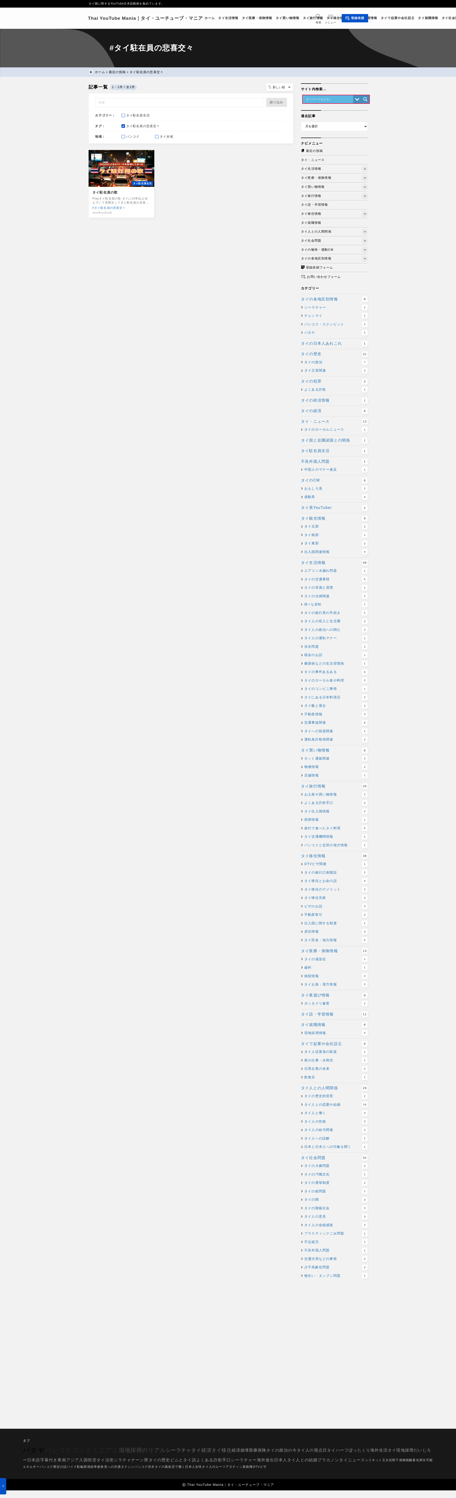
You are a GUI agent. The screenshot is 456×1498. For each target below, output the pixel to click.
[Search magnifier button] (365, 100)
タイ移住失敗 (336, 899)
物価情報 (336, 768)
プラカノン (328, 1460)
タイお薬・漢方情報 (336, 985)
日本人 (280, 1460)
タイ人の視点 (310, 1450)
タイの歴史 (334, 355)
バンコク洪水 (144, 1466)
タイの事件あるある (336, 673)
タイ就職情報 (334, 1026)
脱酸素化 (412, 1460)
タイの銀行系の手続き (336, 614)
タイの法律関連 (336, 597)
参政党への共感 (109, 1466)
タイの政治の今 (281, 1450)
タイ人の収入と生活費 (336, 622)
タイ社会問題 (334, 1159)
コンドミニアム (95, 1450)
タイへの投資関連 (336, 732)
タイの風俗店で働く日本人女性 (178, 1466)
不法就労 (336, 1243)
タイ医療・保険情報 (334, 952)
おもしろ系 (336, 489)
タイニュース (352, 1460)
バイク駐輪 (75, 1466)
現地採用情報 (336, 1034)
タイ (100, 1460)
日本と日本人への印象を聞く (336, 1148)
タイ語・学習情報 (334, 1015)
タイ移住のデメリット (336, 890)
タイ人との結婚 (302, 1460)
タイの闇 (336, 1200)
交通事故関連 (336, 724)
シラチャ (122, 1460)
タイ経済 (201, 1450)
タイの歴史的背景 (336, 1097)
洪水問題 (336, 647)
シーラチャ (178, 1450)
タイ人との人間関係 (334, 1089)
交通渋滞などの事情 (336, 1260)
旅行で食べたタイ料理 (336, 829)
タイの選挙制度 (336, 1183)
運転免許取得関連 (336, 740)
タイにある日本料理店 (336, 698)
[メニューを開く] (330, 18)
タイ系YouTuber (334, 509)
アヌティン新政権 (239, 1466)
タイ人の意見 (336, 1217)
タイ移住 (221, 1450)
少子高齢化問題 (336, 1268)
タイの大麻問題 (336, 1167)
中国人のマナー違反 (336, 470)
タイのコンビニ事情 (336, 690)
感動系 (336, 498)
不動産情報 (336, 715)
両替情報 (336, 820)
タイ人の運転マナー (336, 639)
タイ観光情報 (334, 519)
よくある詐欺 (336, 390)
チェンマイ (336, 316)
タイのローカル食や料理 (336, 681)
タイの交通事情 (336, 580)
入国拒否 (87, 1460)
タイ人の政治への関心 (336, 630)
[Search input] (329, 100)
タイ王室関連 (336, 371)
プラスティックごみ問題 (336, 1234)
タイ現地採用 (401, 1450)
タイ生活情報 (334, 564)
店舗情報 (336, 776)
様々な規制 (336, 605)
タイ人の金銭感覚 (336, 1226)
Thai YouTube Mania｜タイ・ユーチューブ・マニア (147, 18)
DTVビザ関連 (336, 865)
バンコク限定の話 (53, 1466)
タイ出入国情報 (336, 812)
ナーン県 (140, 1460)
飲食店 (336, 1078)
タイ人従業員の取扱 (336, 1053)
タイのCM (334, 481)
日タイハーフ (336, 1450)
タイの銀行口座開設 (336, 873)
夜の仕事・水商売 (336, 1061)
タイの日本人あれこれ (334, 344)
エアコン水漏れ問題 (336, 572)
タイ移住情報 (334, 857)
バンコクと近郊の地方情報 (336, 846)
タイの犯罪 (334, 382)
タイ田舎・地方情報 (336, 941)
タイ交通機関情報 (336, 837)
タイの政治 (336, 363)
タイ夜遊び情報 (334, 996)
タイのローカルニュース (336, 430)
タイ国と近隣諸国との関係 (334, 441)
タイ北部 (336, 527)
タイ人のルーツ (213, 1466)
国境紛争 (90, 1466)
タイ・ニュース (334, 422)
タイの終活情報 (334, 401)
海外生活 (379, 1450)
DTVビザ (260, 1466)
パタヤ (336, 333)
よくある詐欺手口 (336, 803)
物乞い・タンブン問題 (336, 1276)
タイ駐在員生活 (334, 452)
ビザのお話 (336, 907)
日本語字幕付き (42, 1460)
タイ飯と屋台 (336, 707)
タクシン (128, 1466)
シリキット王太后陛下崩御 (385, 1460)
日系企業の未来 (336, 1070)
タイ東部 (336, 544)
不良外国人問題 (334, 462)
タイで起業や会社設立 (334, 1045)
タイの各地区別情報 (334, 300)
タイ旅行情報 (334, 787)
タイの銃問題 (336, 1192)
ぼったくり (359, 1450)
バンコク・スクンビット (336, 325)
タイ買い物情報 (334, 751)
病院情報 (336, 977)
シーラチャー (336, 308)
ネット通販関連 (336, 759)
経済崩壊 (240, 1450)
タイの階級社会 (336, 1209)
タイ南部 (336, 536)
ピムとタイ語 (183, 1460)
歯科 (336, 968)
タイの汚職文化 (336, 1175)
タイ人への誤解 (336, 1139)
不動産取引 (336, 916)
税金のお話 (336, 656)
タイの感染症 (336, 960)
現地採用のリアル (142, 1450)
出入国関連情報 (336, 553)
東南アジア (68, 1460)
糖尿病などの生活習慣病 (336, 664)
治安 (109, 1460)
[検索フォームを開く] (317, 18)
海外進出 (265, 1460)
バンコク (58, 1450)
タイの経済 (334, 412)
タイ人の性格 (336, 1122)
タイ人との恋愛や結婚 (336, 1105)
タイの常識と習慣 (336, 589)
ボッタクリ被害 (336, 1004)
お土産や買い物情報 (336, 795)
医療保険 (257, 1450)
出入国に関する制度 (336, 924)
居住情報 (336, 933)
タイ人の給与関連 (336, 1131)
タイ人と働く (336, 1114)
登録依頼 (354, 18)
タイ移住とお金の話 (336, 882)
